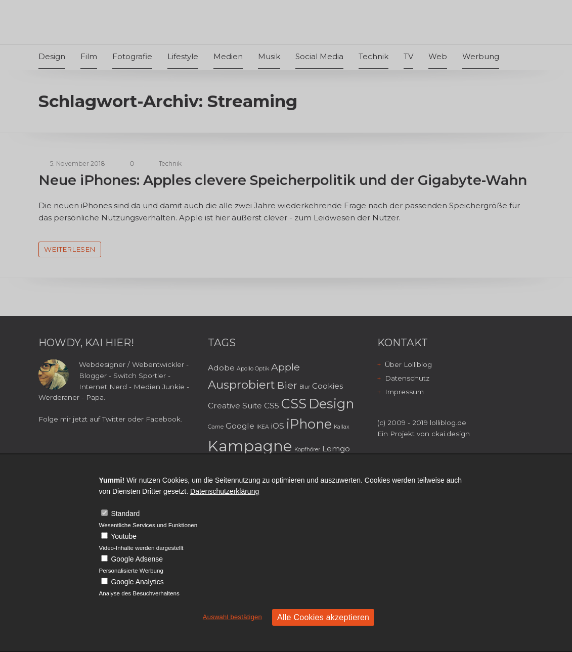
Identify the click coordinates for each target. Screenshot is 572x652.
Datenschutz (407, 378)
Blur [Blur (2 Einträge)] (304, 387)
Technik (373, 56)
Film (88, 56)
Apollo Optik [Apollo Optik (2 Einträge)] (253, 368)
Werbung (480, 56)
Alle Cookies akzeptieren (323, 617)
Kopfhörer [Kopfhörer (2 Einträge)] (307, 449)
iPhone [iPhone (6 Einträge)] (309, 424)
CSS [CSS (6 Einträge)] (293, 403)
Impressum (404, 392)
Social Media (319, 56)
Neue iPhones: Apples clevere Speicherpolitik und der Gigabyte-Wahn (282, 180)
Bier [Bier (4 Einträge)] (287, 385)
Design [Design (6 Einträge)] (331, 403)
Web (437, 56)
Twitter (113, 419)
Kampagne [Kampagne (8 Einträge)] (250, 446)
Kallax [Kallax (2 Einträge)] (341, 427)
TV (408, 56)
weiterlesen (70, 249)
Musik (269, 56)
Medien (228, 56)
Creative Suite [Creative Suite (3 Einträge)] (235, 405)
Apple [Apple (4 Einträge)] (285, 367)
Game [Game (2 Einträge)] (216, 427)
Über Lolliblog (408, 364)
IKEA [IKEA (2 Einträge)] (262, 427)
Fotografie (132, 56)
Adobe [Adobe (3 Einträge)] (221, 367)
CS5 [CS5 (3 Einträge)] (271, 405)
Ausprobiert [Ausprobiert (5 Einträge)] (241, 385)
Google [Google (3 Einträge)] (240, 426)
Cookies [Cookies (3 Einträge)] (327, 386)
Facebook (163, 419)
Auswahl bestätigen (232, 617)
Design (51, 56)
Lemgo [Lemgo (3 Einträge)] (336, 448)
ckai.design (450, 434)
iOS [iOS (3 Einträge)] (277, 426)
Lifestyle (182, 56)
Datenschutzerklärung (224, 491)
